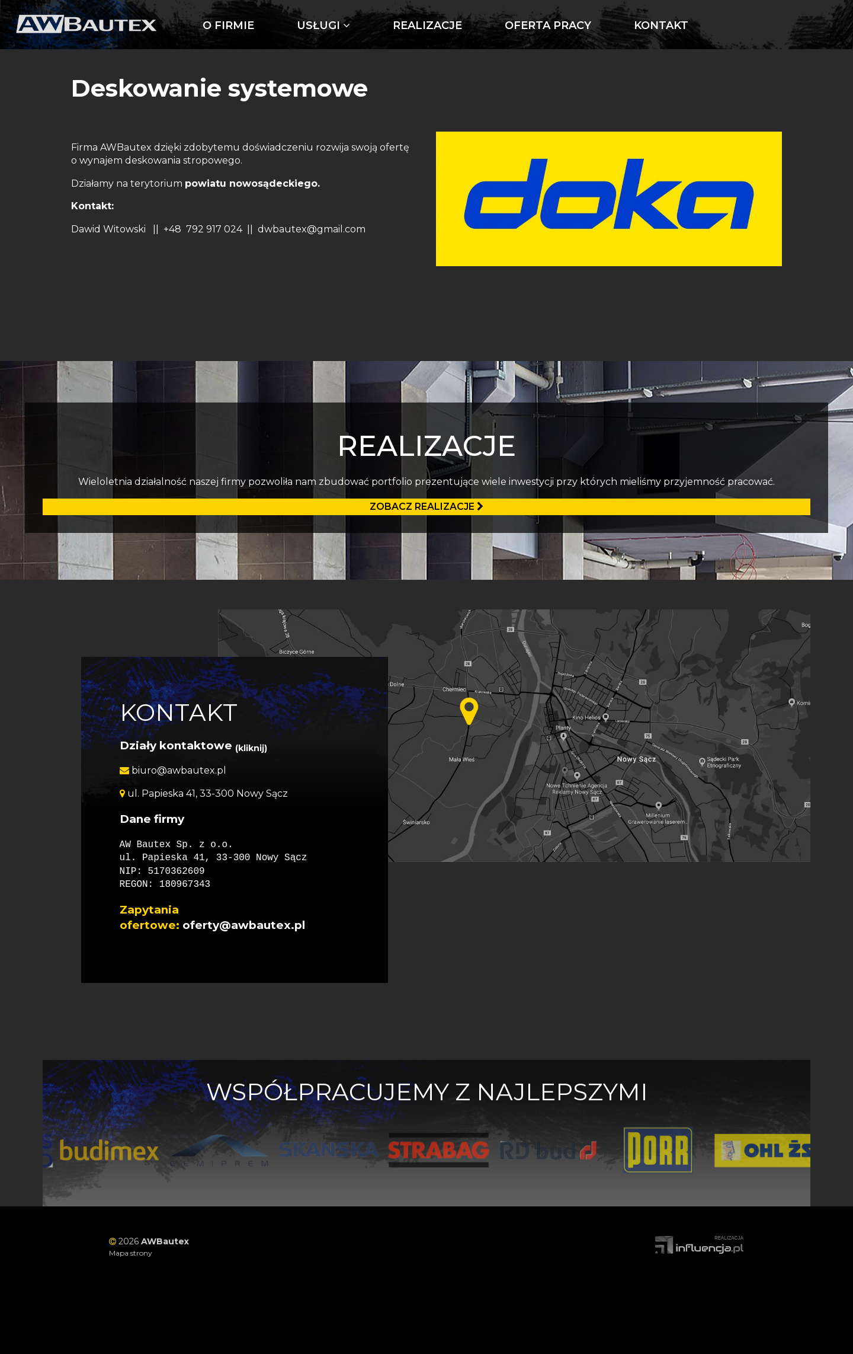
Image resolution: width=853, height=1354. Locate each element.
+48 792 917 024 (202, 229)
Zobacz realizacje (426, 506)
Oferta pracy (548, 25)
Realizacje (427, 25)
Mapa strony (130, 1252)
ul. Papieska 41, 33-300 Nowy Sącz (204, 793)
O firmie (228, 25)
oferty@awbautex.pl (243, 925)
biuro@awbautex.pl (173, 770)
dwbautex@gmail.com (311, 229)
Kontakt (661, 25)
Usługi (323, 25)
